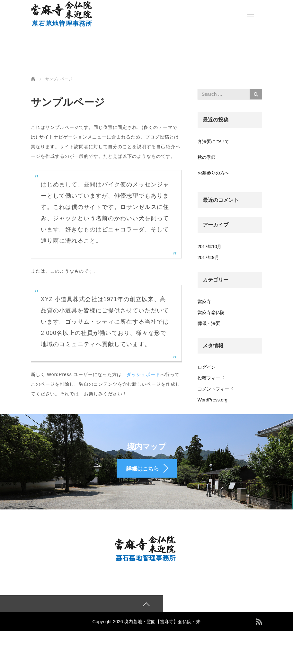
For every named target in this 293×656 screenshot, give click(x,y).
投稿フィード (211, 378)
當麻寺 (204, 301)
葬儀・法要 (209, 323)
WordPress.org (212, 399)
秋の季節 (207, 157)
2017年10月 (210, 246)
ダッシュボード (143, 374)
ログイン (207, 367)
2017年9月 (208, 257)
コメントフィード (216, 388)
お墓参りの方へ (213, 172)
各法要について (213, 141)
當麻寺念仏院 (211, 312)
